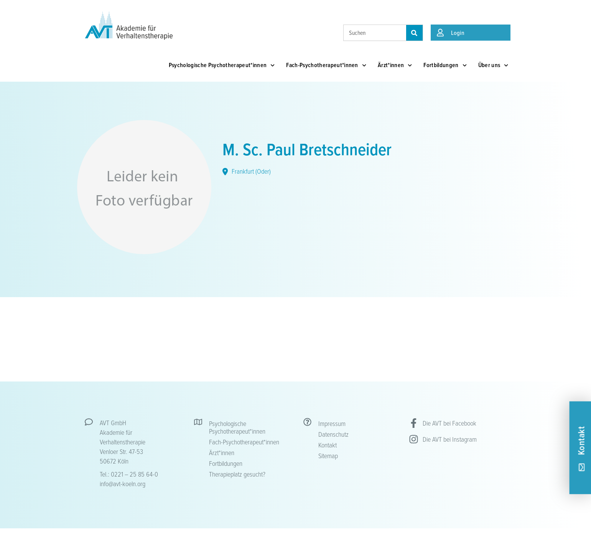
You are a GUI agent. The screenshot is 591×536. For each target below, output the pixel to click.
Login (458, 32)
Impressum (332, 423)
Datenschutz (333, 434)
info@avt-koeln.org (122, 483)
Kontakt (327, 444)
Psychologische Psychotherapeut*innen (222, 65)
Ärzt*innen (395, 65)
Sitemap (328, 455)
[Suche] (414, 33)
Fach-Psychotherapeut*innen (326, 65)
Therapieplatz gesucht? (237, 473)
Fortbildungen (444, 65)
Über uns (493, 65)
